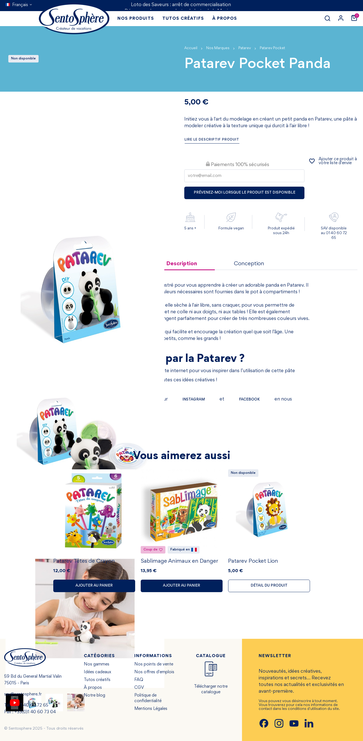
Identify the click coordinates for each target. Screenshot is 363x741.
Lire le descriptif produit (212, 139)
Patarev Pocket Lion (253, 561)
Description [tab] (181, 263)
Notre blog (94, 695)
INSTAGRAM (193, 399)
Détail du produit (269, 585)
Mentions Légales (150, 709)
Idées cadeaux (97, 672)
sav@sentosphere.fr (23, 694)
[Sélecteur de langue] (19, 5)
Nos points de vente (153, 664)
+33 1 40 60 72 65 (30, 705)
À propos (93, 688)
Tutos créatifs (97, 680)
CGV (139, 688)
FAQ (138, 680)
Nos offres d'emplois (154, 672)
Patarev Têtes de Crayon (84, 561)
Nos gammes (96, 664)
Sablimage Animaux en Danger (179, 561)
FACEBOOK (249, 399)
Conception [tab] (249, 263)
